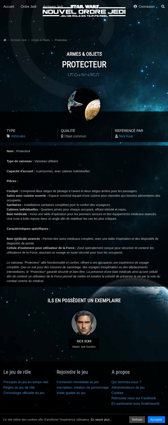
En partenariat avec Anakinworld (135, 403)
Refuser (137, 419)
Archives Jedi (53, 26)
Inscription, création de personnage (82, 387)
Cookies (118, 393)
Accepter (156, 419)
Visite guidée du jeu (70, 393)
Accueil (8, 26)
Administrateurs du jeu (128, 387)
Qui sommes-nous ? (126, 382)
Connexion (144, 26)
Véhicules (18, 136)
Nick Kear (126, 136)
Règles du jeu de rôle (19, 387)
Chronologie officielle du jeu (23, 393)
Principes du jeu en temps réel (25, 382)
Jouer (73, 26)
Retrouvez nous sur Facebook (134, 398)
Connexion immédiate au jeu (77, 382)
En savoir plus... (101, 419)
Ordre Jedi (28, 26)
